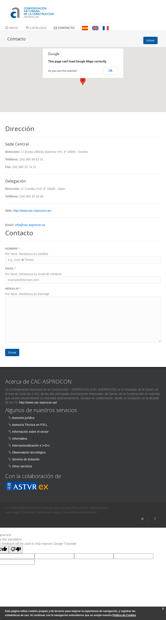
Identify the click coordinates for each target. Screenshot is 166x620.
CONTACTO (64, 28)
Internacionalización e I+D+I (31, 445)
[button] (83, 81)
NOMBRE (12, 248)
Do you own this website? (63, 70)
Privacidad (28, 512)
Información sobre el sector (30, 431)
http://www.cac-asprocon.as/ (32, 210)
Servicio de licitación (26, 459)
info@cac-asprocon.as (30, 225)
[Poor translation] (16, 549)
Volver (150, 40)
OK (111, 70)
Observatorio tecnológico (29, 452)
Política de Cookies (48, 512)
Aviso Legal (12, 512)
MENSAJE (13, 288)
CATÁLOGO (36, 28)
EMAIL (10, 268)
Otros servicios (22, 466)
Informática (19, 438)
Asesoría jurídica (23, 418)
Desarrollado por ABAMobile (80, 512)
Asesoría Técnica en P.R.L (29, 424)
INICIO (11, 28)
